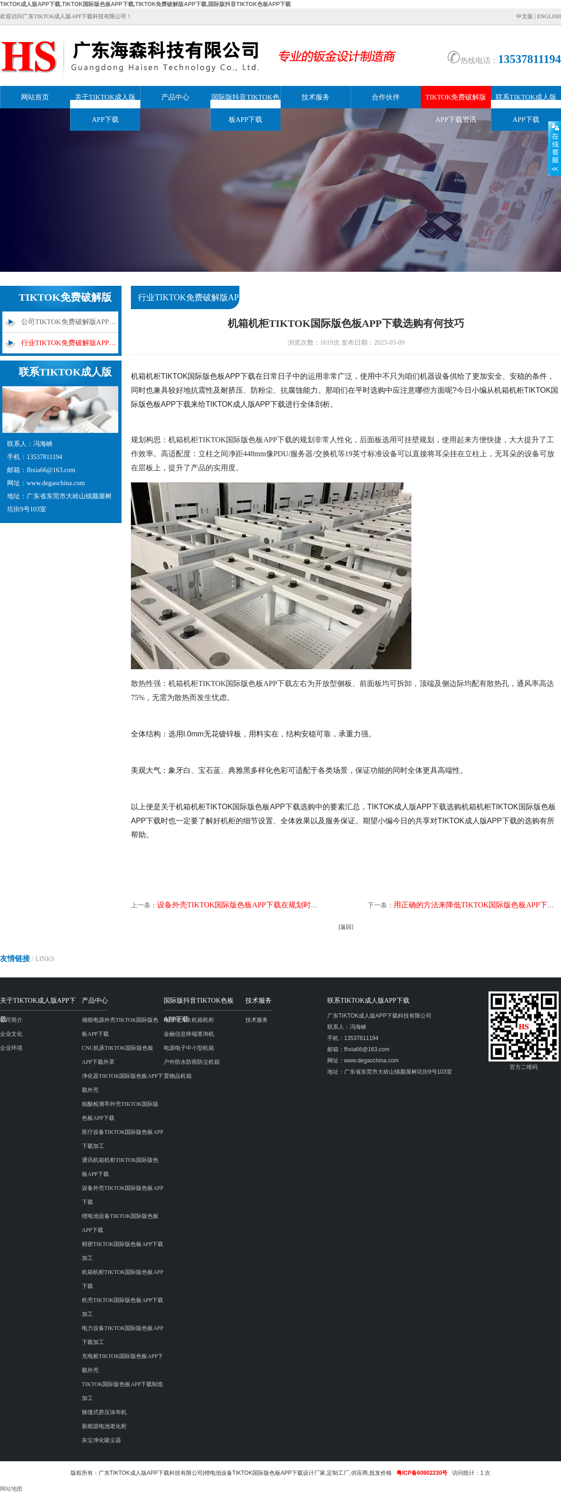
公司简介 (11, 1020)
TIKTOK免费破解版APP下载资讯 (456, 108)
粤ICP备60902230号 (421, 1473)
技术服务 (316, 97)
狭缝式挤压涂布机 (104, 1412)
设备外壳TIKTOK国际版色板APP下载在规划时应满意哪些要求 (260, 905)
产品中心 (175, 97)
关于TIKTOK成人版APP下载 (105, 108)
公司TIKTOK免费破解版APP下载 (69, 321)
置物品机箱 (178, 1076)
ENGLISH (549, 16)
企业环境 (11, 1048)
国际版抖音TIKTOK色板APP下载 (245, 108)
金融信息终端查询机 (189, 1034)
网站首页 (35, 97)
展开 (554, 148)
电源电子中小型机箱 (189, 1048)
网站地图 (11, 1489)
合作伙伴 (386, 97)
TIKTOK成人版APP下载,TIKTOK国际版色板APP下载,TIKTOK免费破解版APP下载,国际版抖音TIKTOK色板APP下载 (145, 4)
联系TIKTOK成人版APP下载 (526, 108)
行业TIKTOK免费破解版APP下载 (69, 343)
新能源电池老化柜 (104, 1426)
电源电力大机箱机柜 (189, 1020)
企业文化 (11, 1034)
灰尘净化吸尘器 (101, 1440)
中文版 (524, 16)
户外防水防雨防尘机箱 (192, 1062)
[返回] (345, 927)
